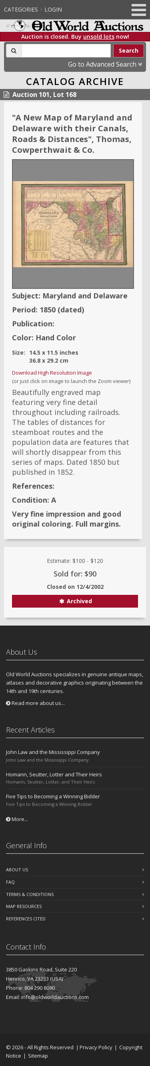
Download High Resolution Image (52, 372)
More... (17, 819)
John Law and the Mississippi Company (53, 752)
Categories (21, 9)
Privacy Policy (96, 1047)
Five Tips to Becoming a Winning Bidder (53, 796)
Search (128, 50)
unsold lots (98, 36)
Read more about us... (35, 703)
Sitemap (38, 1055)
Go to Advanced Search (105, 64)
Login (53, 9)
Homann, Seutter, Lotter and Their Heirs (54, 774)
